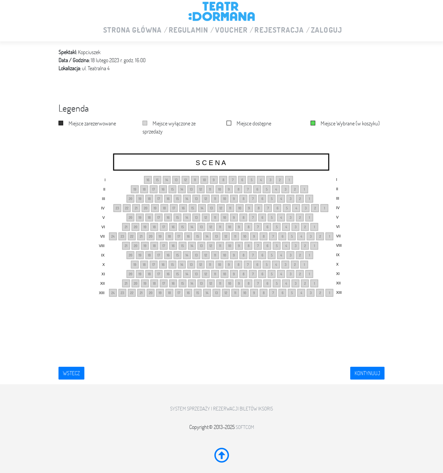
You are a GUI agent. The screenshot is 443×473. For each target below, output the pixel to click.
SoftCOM (245, 427)
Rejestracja (279, 30)
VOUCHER (231, 30)
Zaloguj (326, 30)
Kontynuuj (367, 373)
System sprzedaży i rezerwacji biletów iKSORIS (221, 408)
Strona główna (132, 30)
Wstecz (71, 373)
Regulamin (188, 30)
